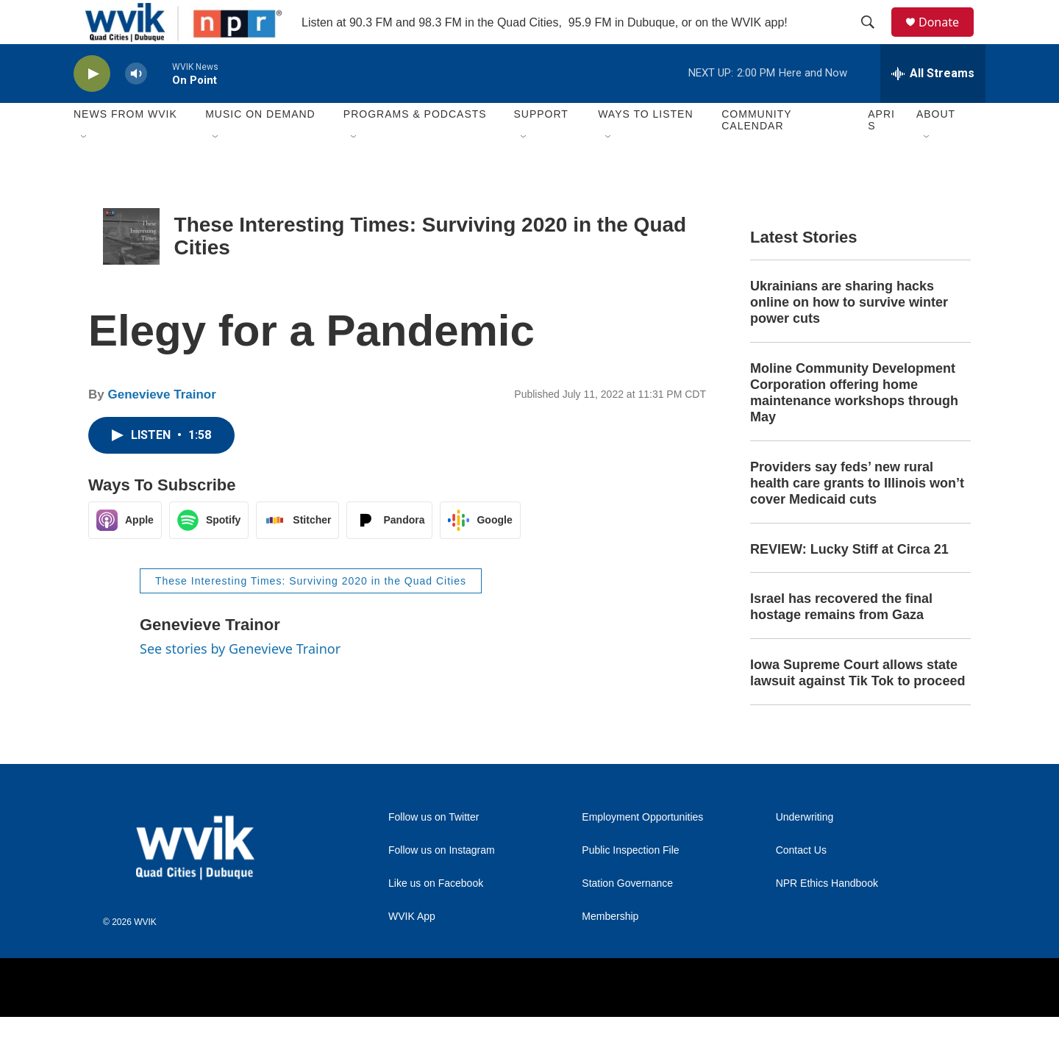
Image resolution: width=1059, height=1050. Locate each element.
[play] (92, 107)
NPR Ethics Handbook (827, 916)
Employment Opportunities (642, 850)
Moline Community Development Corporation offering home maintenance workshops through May (854, 425)
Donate (948, 38)
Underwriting (805, 850)
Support (540, 147)
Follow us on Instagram (441, 883)
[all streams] (932, 106)
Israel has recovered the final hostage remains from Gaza (841, 639)
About (935, 147)
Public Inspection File (630, 883)
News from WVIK (125, 147)
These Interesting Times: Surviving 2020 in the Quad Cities (310, 614)
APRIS (881, 153)
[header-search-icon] (874, 39)
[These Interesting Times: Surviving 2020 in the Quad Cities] (131, 269)
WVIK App (411, 949)
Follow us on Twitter (433, 850)
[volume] (136, 107)
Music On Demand (260, 147)
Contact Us (801, 883)
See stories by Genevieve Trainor (240, 681)
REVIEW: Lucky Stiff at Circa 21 (849, 582)
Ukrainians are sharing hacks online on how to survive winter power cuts (849, 335)
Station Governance (627, 916)
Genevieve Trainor (161, 428)
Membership (610, 949)
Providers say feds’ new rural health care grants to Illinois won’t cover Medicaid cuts (857, 516)
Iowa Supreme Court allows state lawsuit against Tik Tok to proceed (857, 705)
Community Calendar (756, 153)
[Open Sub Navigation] (84, 170)
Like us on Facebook (435, 916)
